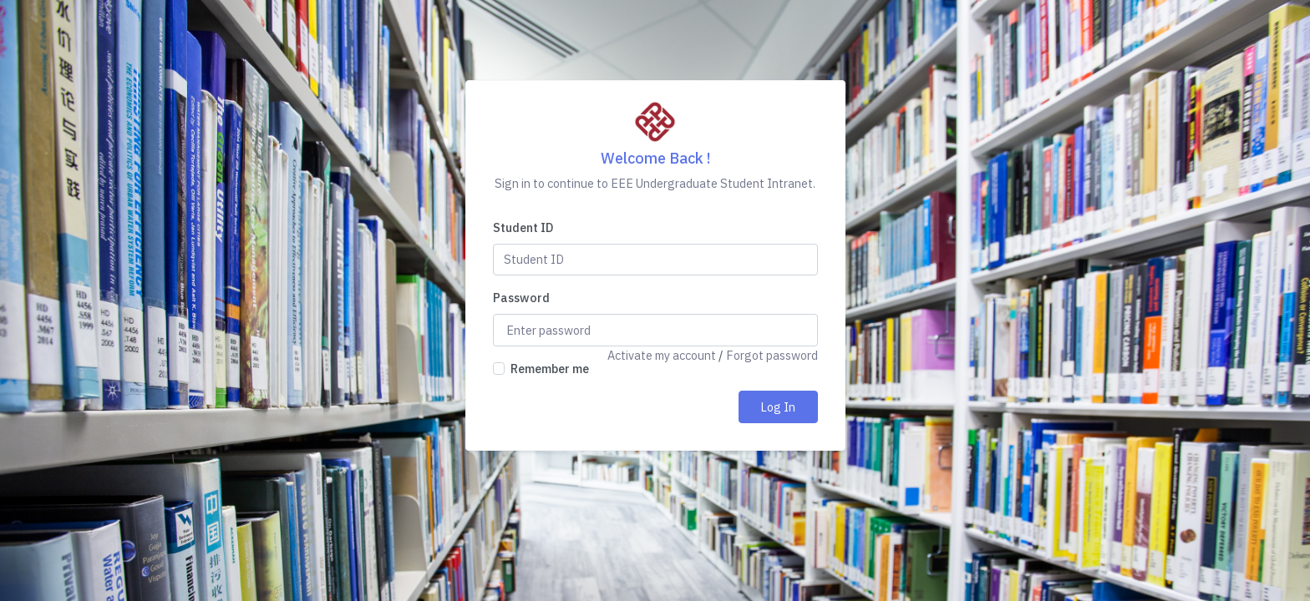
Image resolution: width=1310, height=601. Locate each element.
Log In (777, 407)
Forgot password (772, 355)
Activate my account (661, 355)
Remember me (549, 368)
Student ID (523, 227)
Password (521, 298)
